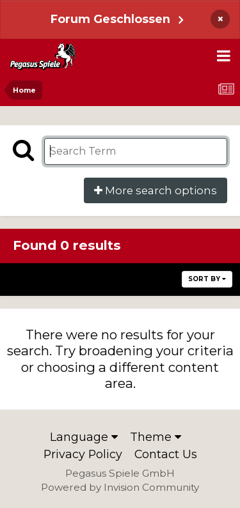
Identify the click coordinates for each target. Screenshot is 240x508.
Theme (155, 436)
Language (84, 436)
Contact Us (165, 454)
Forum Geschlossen (110, 19)
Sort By (207, 279)
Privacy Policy (83, 454)
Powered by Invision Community (120, 487)
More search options (155, 190)
